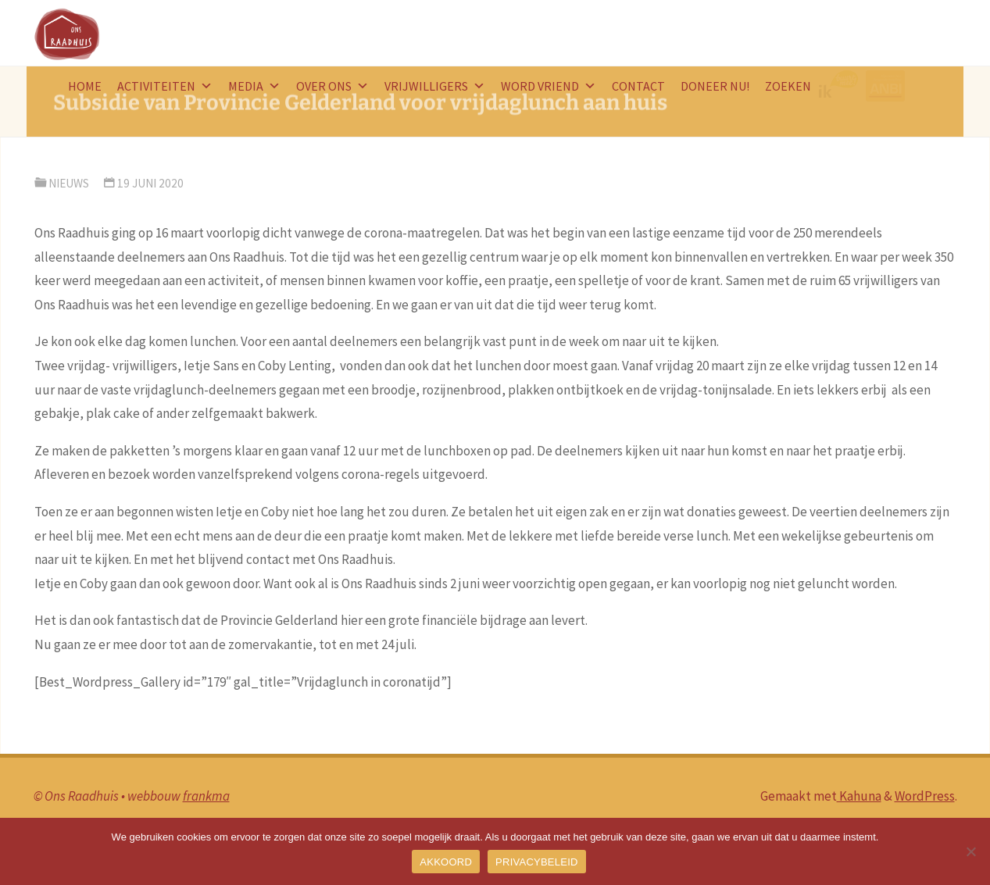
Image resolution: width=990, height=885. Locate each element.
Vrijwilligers (434, 86)
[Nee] (970, 851)
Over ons (332, 86)
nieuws (68, 183)
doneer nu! (715, 86)
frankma (206, 796)
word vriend (548, 86)
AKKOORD (446, 862)
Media (254, 86)
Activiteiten (165, 86)
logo (842, 86)
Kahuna (859, 796)
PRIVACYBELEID (536, 862)
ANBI (887, 86)
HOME (85, 86)
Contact (638, 86)
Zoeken (788, 86)
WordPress (925, 796)
